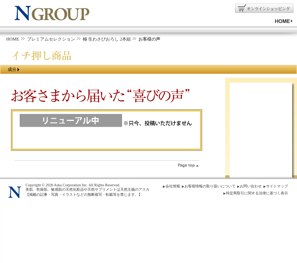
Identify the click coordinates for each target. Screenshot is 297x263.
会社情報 (172, 186)
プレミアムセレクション (51, 39)
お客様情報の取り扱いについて (209, 186)
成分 (12, 69)
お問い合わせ (251, 186)
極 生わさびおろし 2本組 (107, 39)
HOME (12, 39)
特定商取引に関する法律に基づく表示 (257, 193)
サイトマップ (277, 186)
